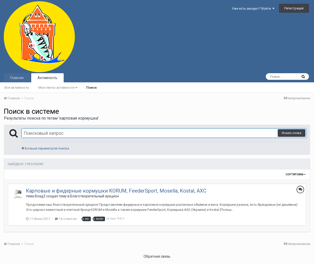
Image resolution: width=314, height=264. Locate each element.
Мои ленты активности (57, 87)
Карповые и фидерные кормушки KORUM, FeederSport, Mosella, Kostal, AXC (116, 191)
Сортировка (296, 174)
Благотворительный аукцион (94, 196)
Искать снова (291, 133)
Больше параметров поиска (45, 148)
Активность (47, 78)
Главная (17, 78)
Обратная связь (157, 256)
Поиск (91, 87)
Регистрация (294, 8)
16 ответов (66, 219)
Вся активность (17, 87)
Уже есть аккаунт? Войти (253, 8)
